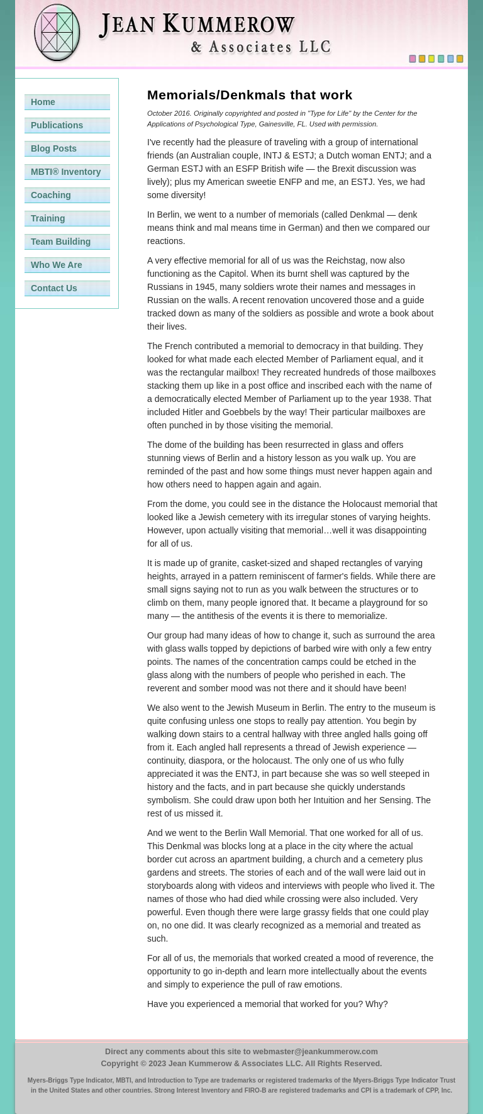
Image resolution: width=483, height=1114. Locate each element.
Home (43, 102)
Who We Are (56, 265)
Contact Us (54, 288)
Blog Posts (54, 148)
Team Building (61, 242)
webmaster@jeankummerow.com (315, 1051)
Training (48, 218)
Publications (57, 125)
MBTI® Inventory (66, 172)
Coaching (51, 195)
